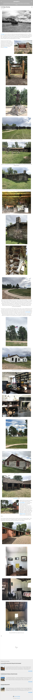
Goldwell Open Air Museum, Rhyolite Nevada (9, 673)
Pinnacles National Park (5, 684)
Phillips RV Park (22, 513)
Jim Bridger (2, 34)
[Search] (31, 1)
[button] (31, 7)
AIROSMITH (16, 1)
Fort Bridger (5, 47)
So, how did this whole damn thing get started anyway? (11, 663)
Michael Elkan (18, 698)
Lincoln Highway (22, 502)
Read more (30, 671)
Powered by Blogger (16, 696)
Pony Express (15, 498)
